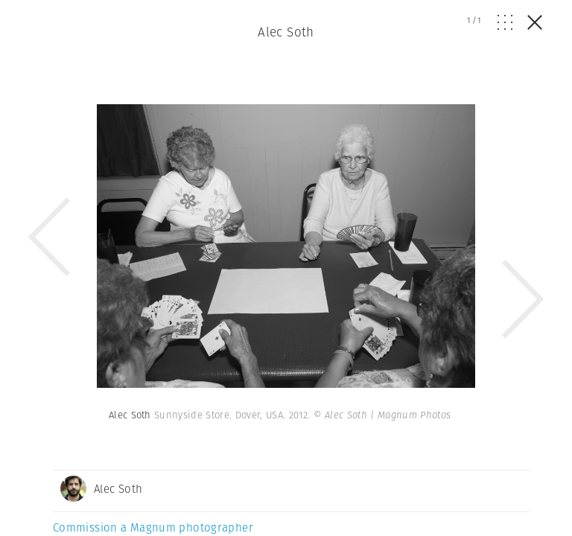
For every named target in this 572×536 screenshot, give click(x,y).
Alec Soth (286, 32)
